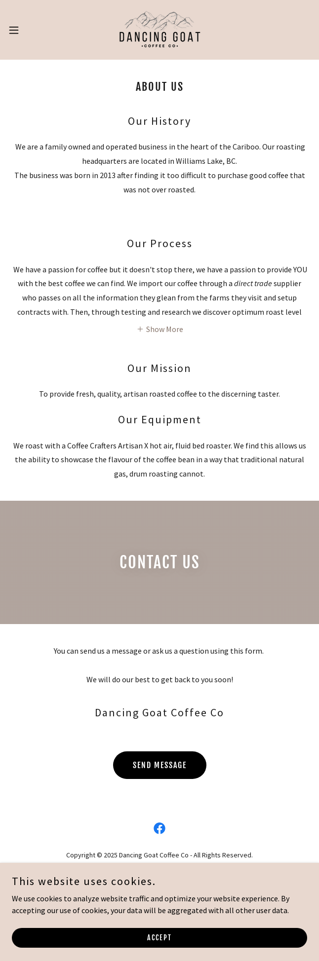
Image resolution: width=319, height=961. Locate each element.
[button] (27, 30)
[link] (160, 30)
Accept (159, 937)
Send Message (160, 765)
